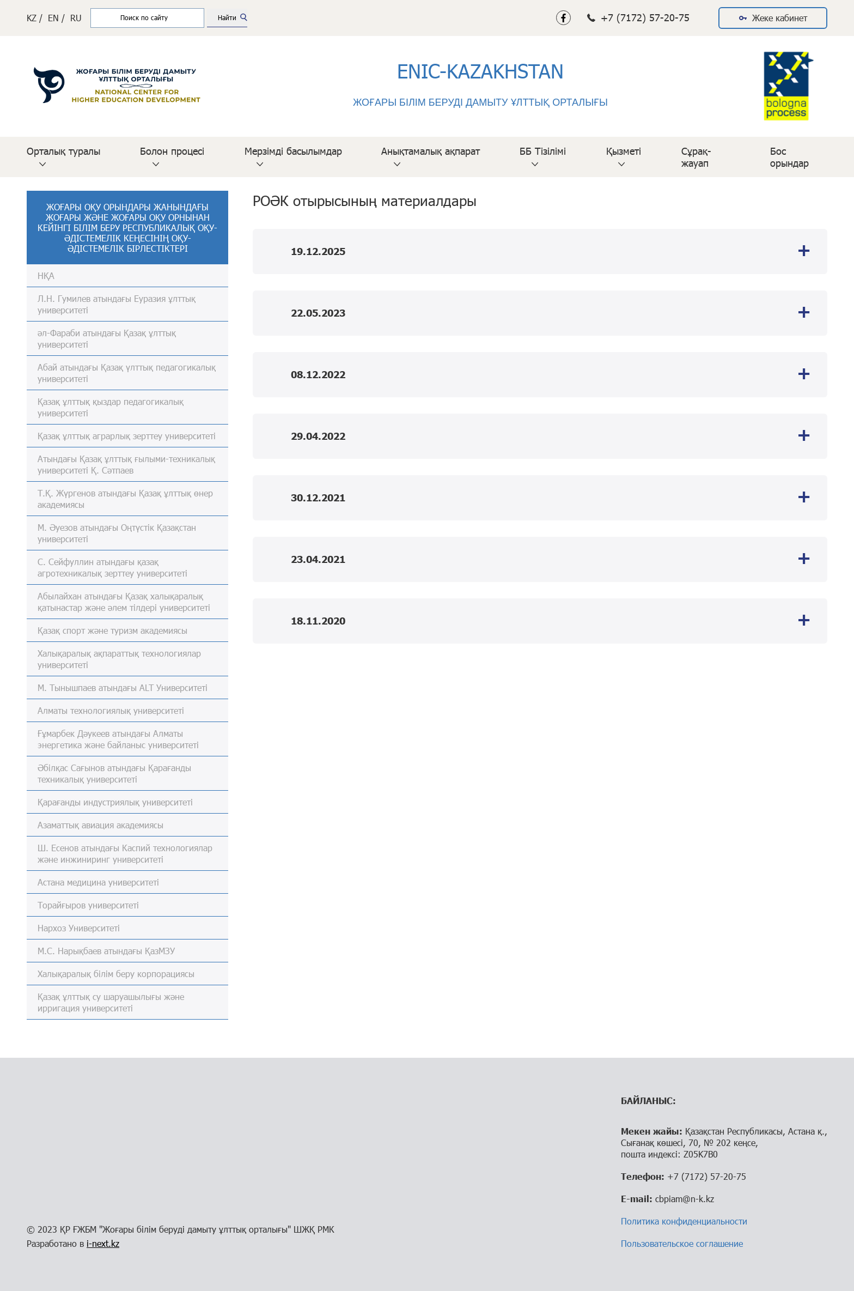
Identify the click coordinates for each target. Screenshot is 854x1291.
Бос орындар (789, 157)
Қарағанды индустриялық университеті (115, 802)
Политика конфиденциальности (684, 1221)
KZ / (34, 18)
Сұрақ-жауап (696, 157)
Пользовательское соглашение (682, 1243)
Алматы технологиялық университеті (111, 710)
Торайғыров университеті (88, 905)
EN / (56, 18)
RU (76, 18)
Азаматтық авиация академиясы (100, 825)
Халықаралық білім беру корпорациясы (116, 973)
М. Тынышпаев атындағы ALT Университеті (123, 687)
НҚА (46, 275)
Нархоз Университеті (79, 928)
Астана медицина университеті (98, 882)
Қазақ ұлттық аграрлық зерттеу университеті (127, 436)
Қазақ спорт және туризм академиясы (112, 630)
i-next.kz (103, 1243)
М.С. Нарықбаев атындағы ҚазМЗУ (106, 950)
